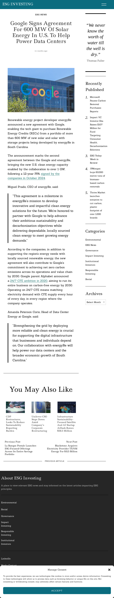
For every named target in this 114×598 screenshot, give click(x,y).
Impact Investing (94, 255)
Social (88, 279)
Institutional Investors (92, 263)
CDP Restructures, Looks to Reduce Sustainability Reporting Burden (15, 423)
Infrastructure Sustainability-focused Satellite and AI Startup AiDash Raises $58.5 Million (66, 423)
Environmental (93, 239)
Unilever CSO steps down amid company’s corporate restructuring (39, 423)
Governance (91, 250)
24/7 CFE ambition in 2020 (28, 281)
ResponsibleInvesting (7, 533)
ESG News (41, 14)
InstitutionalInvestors (7, 542)
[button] (109, 569)
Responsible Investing (91, 272)
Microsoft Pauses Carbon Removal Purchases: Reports (98, 104)
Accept (57, 590)
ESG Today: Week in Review (96, 159)
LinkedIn (6, 558)
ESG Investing (17, 4)
